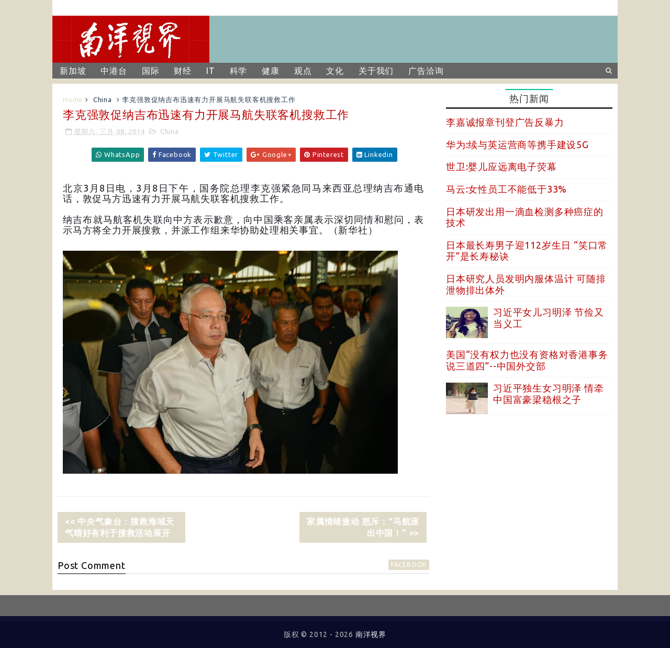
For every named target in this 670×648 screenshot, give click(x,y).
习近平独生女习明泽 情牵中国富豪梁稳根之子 (548, 394)
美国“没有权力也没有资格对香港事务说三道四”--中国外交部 (527, 360)
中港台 (113, 70)
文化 (335, 70)
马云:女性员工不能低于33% (506, 189)
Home (73, 99)
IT (210, 70)
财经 (183, 70)
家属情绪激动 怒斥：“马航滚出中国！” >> (363, 527)
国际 (151, 70)
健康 (271, 70)
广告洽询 (425, 70)
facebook (409, 564)
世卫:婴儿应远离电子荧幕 (501, 166)
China (102, 99)
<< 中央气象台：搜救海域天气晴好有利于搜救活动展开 (119, 527)
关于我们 (376, 70)
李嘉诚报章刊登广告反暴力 (505, 122)
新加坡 (73, 70)
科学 (239, 70)
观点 (303, 70)
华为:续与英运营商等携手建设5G (517, 144)
